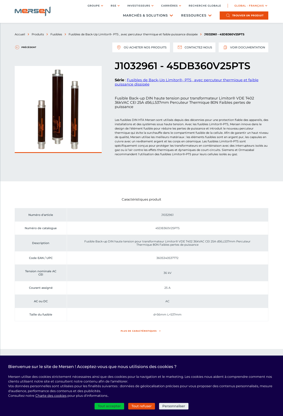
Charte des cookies (51, 396)
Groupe (94, 5)
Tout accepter (109, 406)
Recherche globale (205, 5)
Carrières (169, 5)
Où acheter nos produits (141, 47)
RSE (113, 5)
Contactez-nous (194, 47)
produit (248, 15)
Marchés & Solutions (145, 15)
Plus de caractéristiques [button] (139, 331)
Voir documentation (243, 47)
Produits (38, 34)
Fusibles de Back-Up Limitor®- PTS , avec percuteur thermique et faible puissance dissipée (133, 34)
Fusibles (56, 34)
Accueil (20, 34)
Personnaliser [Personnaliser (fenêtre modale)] (173, 406)
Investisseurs (138, 5)
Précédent (28, 47)
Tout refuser (141, 406)
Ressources (193, 15)
